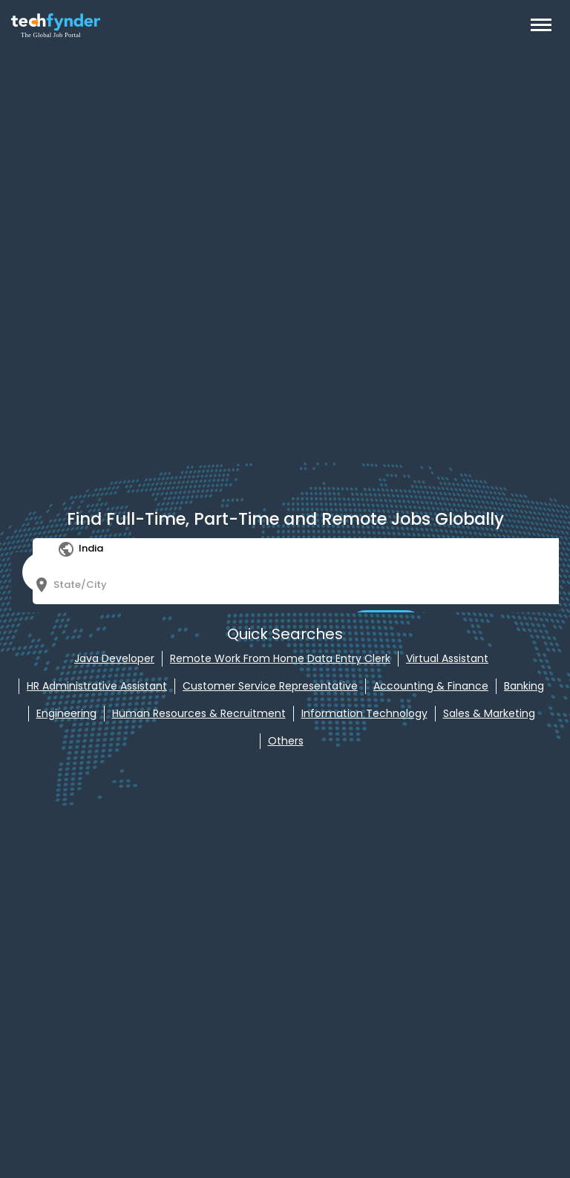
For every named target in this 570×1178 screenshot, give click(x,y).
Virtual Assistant (447, 658)
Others (286, 740)
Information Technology (364, 713)
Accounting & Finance (430, 685)
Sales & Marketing (489, 713)
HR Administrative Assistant (97, 685)
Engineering (66, 713)
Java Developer (114, 658)
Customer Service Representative (270, 685)
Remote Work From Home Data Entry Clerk (280, 658)
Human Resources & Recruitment (199, 713)
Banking (524, 685)
